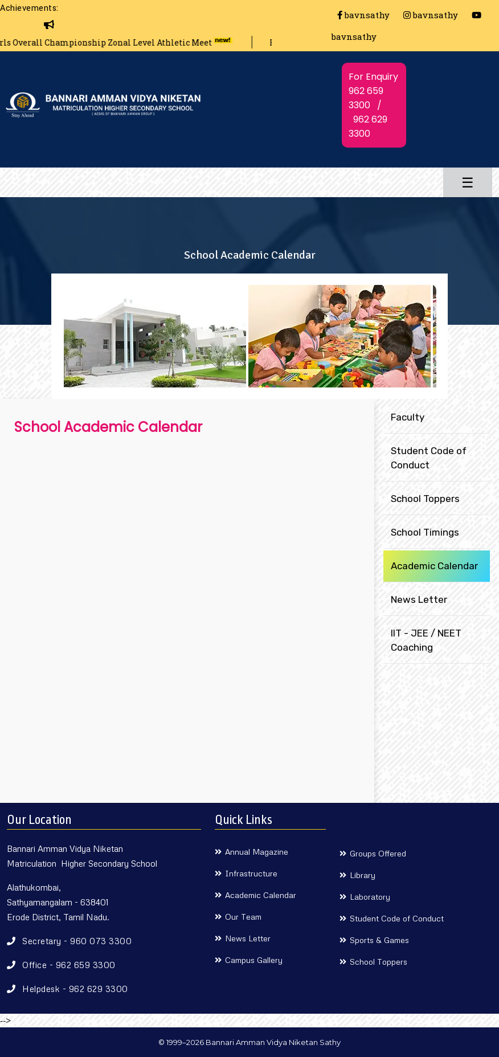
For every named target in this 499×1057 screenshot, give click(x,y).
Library (362, 875)
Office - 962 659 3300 (69, 965)
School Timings (425, 532)
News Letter (419, 599)
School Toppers (425, 498)
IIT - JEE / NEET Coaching (426, 640)
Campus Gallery (254, 960)
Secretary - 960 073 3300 (77, 941)
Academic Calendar (434, 566)
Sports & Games (379, 940)
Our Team (243, 916)
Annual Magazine (256, 851)
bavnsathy (363, 15)
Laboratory (370, 896)
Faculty (407, 417)
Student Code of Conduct (429, 458)
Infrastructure (251, 873)
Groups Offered (378, 853)
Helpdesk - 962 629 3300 (75, 988)
